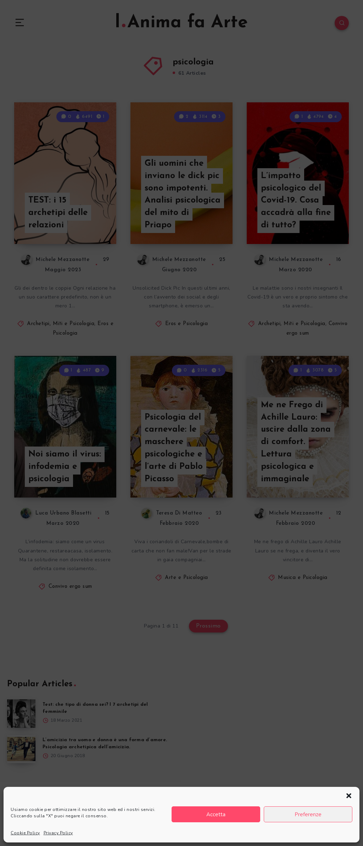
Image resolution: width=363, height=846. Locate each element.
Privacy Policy (58, 833)
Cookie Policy (25, 833)
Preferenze (308, 814)
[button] (348, 795)
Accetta (215, 814)
